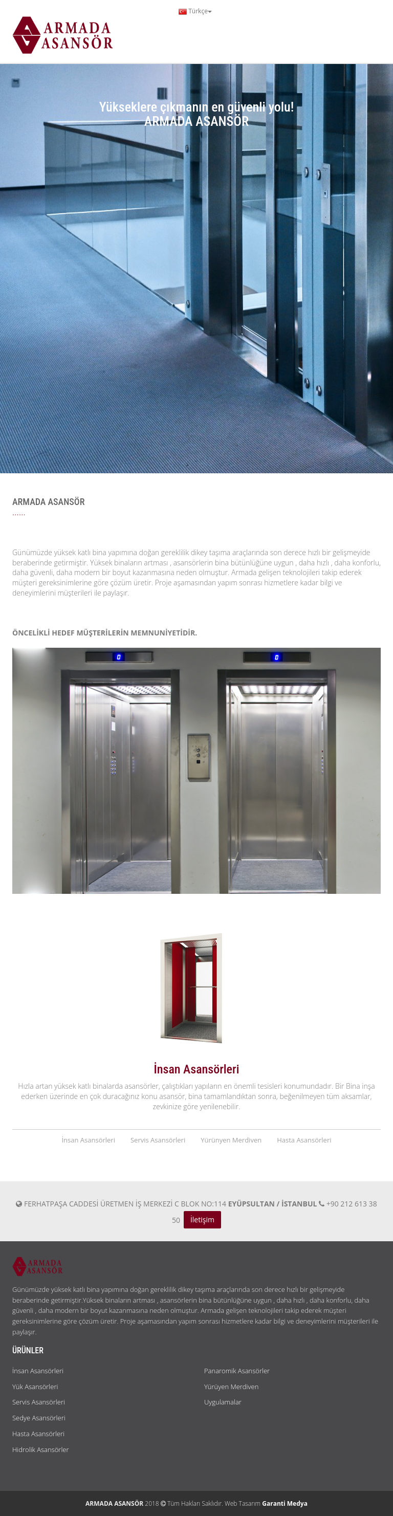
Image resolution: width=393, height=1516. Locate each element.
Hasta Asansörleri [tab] (304, 1140)
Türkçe (195, 11)
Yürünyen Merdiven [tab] (231, 1140)
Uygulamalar (223, 1402)
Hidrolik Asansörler (40, 1449)
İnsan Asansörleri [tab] (88, 1140)
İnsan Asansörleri (37, 1370)
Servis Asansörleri (38, 1402)
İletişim (202, 1219)
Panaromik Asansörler (237, 1370)
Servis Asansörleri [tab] (157, 1140)
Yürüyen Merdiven (231, 1386)
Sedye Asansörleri (39, 1417)
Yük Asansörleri (35, 1386)
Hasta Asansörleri (38, 1433)
